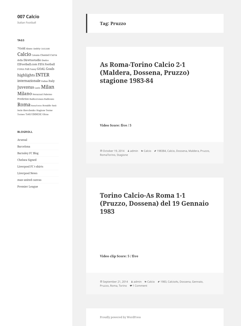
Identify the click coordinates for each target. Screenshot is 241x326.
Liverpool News (27, 173)
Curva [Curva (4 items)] (53, 55)
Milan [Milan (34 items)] (47, 86)
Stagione (122, 155)
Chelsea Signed (27, 160)
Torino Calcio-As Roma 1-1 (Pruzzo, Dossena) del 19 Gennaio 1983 (154, 203)
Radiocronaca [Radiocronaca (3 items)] (37, 98)
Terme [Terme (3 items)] (49, 110)
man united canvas (29, 180)
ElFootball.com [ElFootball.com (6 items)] (27, 64)
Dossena (181, 151)
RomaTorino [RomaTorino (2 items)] (36, 105)
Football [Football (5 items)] (50, 64)
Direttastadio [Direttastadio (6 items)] (32, 60)
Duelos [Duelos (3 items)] (45, 60)
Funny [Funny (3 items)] (33, 69)
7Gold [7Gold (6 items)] (21, 48)
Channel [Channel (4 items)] (45, 55)
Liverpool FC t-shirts (30, 166)
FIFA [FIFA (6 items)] (41, 64)
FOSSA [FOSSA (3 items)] (20, 69)
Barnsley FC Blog (28, 153)
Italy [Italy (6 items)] (52, 81)
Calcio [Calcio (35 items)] (24, 54)
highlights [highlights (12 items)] (26, 75)
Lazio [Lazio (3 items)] (37, 87)
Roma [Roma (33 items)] (24, 104)
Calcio (147, 151)
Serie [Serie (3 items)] (20, 110)
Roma (113, 285)
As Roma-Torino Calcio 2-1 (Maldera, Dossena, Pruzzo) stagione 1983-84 (144, 72)
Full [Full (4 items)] (27, 69)
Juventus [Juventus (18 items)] (25, 87)
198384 (161, 151)
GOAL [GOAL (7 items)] (41, 69)
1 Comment (140, 285)
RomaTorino (107, 155)
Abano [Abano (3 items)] (29, 48)
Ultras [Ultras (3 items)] (45, 114)
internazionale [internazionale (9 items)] (29, 80)
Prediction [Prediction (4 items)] (23, 98)
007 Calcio (28, 16)
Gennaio (197, 281)
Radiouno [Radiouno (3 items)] (49, 98)
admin (134, 151)
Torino (123, 285)
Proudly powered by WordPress (120, 317)
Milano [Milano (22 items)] (24, 93)
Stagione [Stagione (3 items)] (40, 110)
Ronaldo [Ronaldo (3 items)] (47, 105)
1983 (163, 281)
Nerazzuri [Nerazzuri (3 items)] (38, 94)
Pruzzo (204, 151)
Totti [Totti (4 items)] (28, 114)
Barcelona (23, 146)
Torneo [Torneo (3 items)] (21, 114)
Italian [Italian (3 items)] (44, 81)
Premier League (27, 186)
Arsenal (22, 140)
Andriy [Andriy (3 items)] (36, 48)
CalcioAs (173, 281)
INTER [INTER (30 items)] (42, 74)
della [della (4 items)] (20, 60)
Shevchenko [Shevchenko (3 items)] (29, 110)
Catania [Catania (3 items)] (36, 55)
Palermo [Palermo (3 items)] (48, 94)
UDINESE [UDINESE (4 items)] (36, 114)
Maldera (193, 151)
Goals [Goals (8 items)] (50, 69)
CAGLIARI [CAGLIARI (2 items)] (45, 49)
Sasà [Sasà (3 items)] (54, 105)
